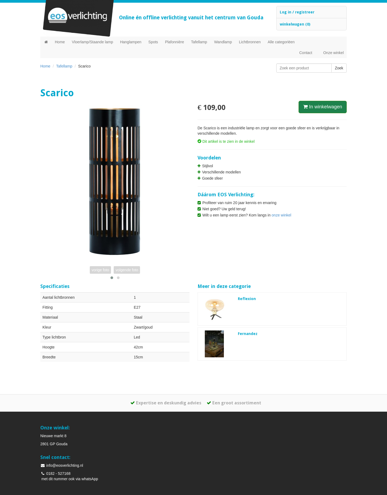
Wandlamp (223, 42)
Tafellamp (199, 42)
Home (60, 42)
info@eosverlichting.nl (61, 465)
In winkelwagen (322, 106)
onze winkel (281, 215)
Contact (305, 53)
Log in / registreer (297, 12)
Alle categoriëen (281, 42)
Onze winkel (333, 53)
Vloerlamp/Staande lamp (92, 42)
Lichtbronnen (250, 42)
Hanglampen (130, 42)
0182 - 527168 (55, 473)
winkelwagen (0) (295, 24)
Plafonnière (174, 42)
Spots (153, 42)
